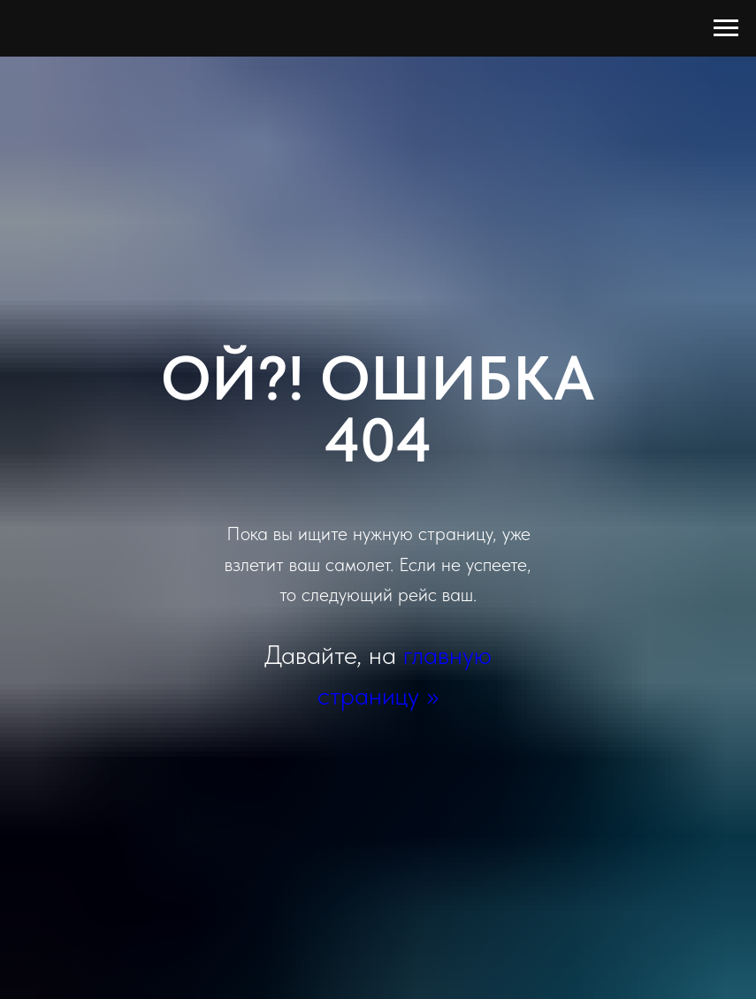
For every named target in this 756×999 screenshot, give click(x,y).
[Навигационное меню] (726, 28)
